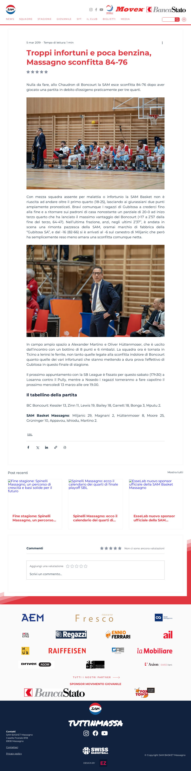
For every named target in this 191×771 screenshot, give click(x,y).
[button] (25, 19)
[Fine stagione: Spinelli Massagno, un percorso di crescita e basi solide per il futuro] (35, 494)
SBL (29, 434)
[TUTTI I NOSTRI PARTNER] (96, 677)
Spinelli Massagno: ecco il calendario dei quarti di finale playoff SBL (95, 518)
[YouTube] (101, 9)
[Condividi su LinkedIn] (46, 447)
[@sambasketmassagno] (91, 9)
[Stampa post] (65, 447)
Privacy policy (14, 753)
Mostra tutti (175, 472)
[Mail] (184, 19)
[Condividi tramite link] (55, 447)
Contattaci (12, 747)
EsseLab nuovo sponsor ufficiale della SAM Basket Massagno (154, 518)
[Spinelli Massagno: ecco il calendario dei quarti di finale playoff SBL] (96, 494)
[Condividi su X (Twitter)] (37, 447)
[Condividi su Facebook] (28, 447)
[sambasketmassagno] (96, 9)
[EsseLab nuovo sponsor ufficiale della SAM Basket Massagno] (156, 494)
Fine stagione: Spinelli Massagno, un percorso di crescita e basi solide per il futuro (32, 518)
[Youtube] (104, 733)
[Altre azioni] (162, 42)
